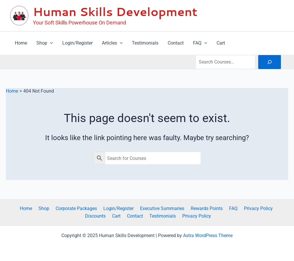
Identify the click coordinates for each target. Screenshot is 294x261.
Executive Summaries (148, 208)
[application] (50, 43)
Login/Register (106, 208)
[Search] (269, 62)
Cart (105, 216)
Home (19, 208)
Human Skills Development (115, 11)
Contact (122, 216)
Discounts (268, 208)
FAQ (216, 208)
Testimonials (148, 216)
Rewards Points (191, 208)
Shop (35, 208)
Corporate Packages (65, 208)
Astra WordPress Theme (208, 235)
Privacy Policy (239, 208)
